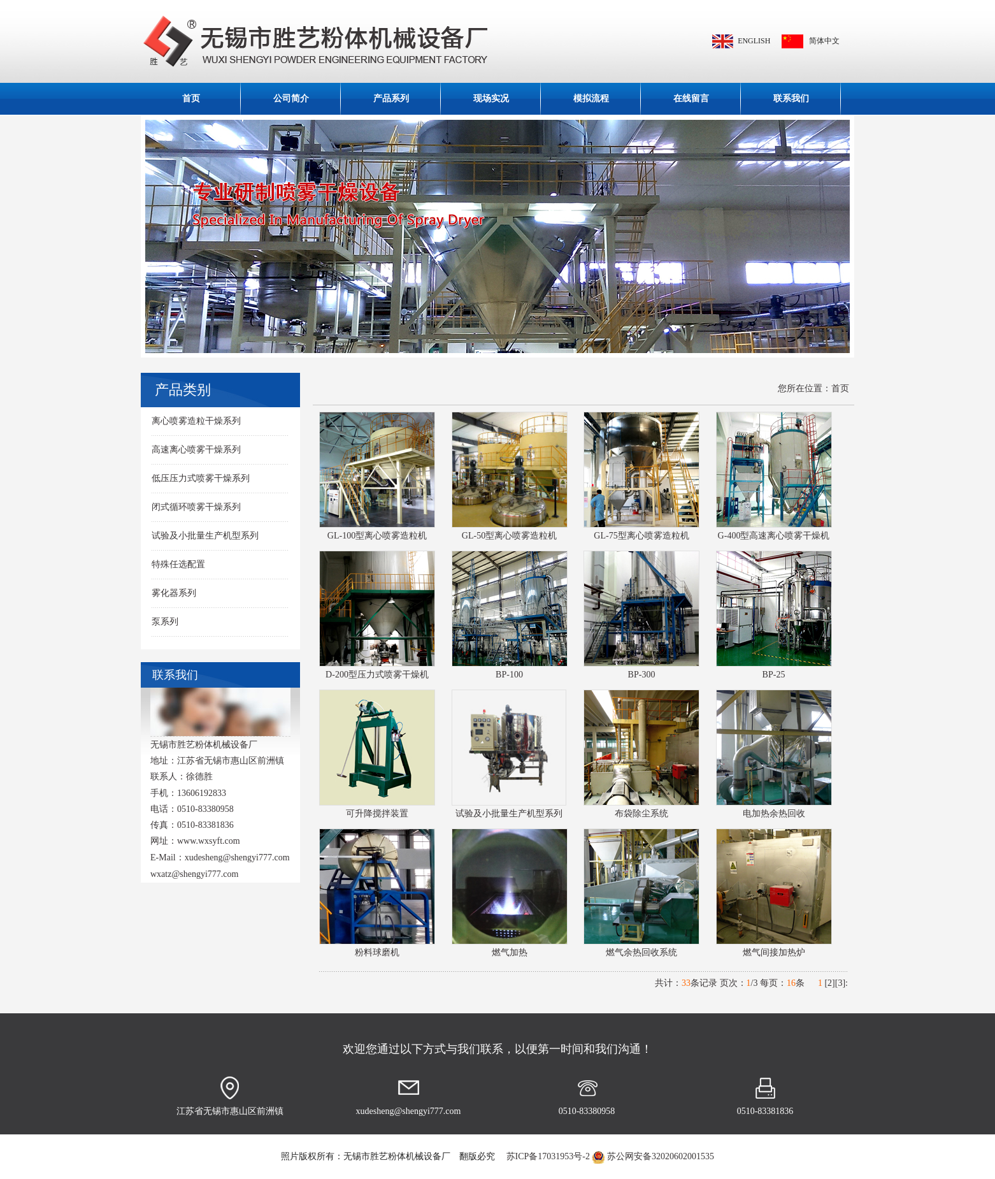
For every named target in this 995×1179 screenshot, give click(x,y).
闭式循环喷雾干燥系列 (196, 507)
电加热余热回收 (774, 813)
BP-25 (773, 674)
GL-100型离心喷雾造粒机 (377, 535)
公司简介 (291, 98)
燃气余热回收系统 (641, 952)
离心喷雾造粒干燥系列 (196, 421)
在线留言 (691, 98)
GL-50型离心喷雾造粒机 (509, 535)
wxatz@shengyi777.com (194, 874)
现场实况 (491, 98)
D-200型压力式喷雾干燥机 (377, 674)
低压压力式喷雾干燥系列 (201, 478)
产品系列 (391, 98)
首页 (191, 98)
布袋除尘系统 (641, 813)
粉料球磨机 (377, 952)
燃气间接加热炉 (774, 952)
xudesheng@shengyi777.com (237, 857)
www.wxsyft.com (208, 841)
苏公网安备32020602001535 (660, 1156)
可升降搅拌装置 (377, 813)
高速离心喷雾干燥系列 (196, 449)
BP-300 (641, 674)
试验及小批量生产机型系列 (205, 535)
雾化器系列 (174, 593)
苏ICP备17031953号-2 (547, 1156)
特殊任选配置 (178, 564)
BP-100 (509, 674)
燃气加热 (509, 952)
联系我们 (791, 98)
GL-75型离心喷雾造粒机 (641, 535)
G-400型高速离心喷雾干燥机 (774, 535)
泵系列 (165, 621)
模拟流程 (591, 98)
